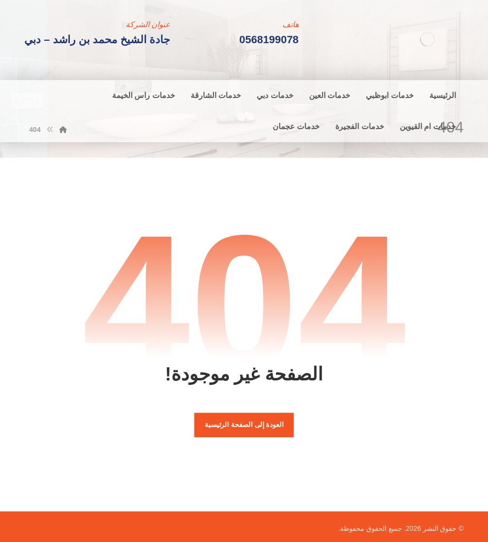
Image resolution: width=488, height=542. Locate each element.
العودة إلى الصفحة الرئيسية (244, 424)
